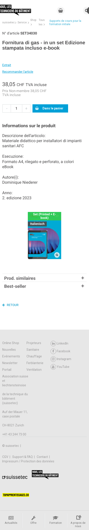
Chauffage (34, 356)
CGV (5, 457)
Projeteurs (33, 343)
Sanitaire (32, 349)
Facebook (60, 351)
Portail (6, 369)
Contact (43, 457)
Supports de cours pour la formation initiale (65, 22)
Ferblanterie (34, 363)
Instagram (61, 359)
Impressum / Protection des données (28, 461)
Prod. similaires (20, 278)
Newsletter (10, 363)
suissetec (8, 22)
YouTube (60, 367)
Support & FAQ (22, 457)
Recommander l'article (17, 72)
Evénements (11, 356)
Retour (10, 305)
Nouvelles (9, 349)
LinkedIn (59, 343)
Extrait (6, 65)
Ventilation (34, 369)
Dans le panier (49, 108)
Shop (33, 20)
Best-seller (15, 286)
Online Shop (10, 343)
